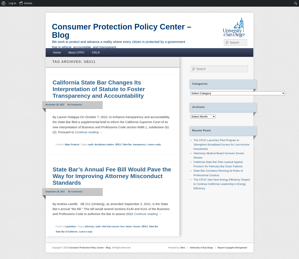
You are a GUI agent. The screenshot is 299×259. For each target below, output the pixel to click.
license (136, 226)
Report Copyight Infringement (232, 248)
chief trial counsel (110, 226)
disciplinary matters (104, 144)
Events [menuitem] (25, 3)
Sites (182, 248)
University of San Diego (201, 248)
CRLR (96, 52)
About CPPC (76, 52)
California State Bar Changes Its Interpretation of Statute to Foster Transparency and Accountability (99, 89)
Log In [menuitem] (12, 3)
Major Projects (72, 144)
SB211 (118, 144)
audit (90, 144)
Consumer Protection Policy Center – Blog (121, 30)
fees (122, 226)
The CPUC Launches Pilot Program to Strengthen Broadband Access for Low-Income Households (221, 144)
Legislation (70, 226)
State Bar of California (66, 232)
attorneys (89, 226)
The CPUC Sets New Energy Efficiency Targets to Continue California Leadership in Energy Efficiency (222, 184)
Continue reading (89, 132)
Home (57, 52)
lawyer (129, 226)
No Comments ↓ (75, 105)
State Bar (127, 144)
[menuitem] (3, 3)
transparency (139, 144)
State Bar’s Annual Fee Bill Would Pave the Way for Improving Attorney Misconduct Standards (112, 176)
